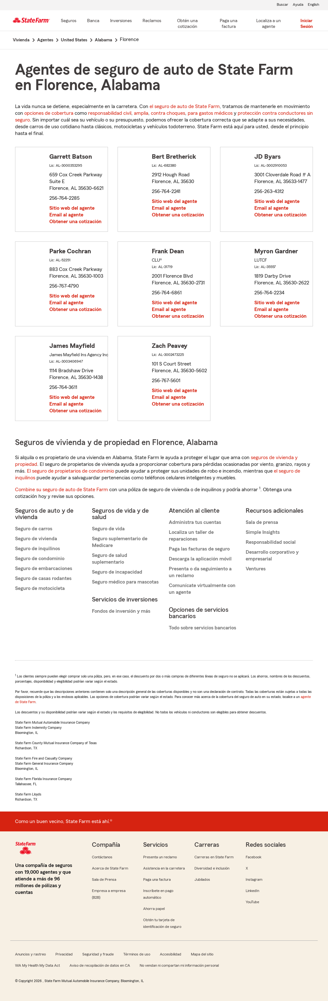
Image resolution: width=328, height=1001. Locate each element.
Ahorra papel (154, 909)
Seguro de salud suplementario (109, 559)
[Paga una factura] (228, 24)
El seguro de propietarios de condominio (70, 471)
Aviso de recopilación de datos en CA (100, 965)
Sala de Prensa (104, 879)
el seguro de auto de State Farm (185, 106)
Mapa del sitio (202, 954)
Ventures (256, 568)
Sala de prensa (262, 522)
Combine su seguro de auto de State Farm (61, 489)
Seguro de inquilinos (37, 548)
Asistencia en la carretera (164, 868)
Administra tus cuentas (195, 522)
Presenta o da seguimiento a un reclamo (200, 572)
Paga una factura (157, 879)
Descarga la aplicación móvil (200, 558)
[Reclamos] (152, 21)
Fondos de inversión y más (121, 611)
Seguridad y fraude (98, 954)
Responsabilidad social (271, 542)
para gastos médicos (210, 113)
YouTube (252, 902)
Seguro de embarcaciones (43, 568)
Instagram (254, 879)
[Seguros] (68, 21)
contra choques (168, 113)
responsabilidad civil (109, 113)
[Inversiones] (121, 21)
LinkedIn (252, 891)
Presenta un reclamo (160, 857)
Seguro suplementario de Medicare (119, 542)
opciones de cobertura (48, 113)
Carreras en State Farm (214, 857)
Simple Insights (263, 532)
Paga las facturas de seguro (199, 548)
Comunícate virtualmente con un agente (202, 589)
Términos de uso (136, 954)
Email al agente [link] (66, 214)
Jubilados (202, 879)
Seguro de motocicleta (40, 588)
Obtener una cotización (75, 221)
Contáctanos (102, 857)
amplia (141, 113)
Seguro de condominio (39, 558)
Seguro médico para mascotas (125, 582)
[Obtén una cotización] (187, 24)
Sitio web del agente (71, 208)
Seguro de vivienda (36, 538)
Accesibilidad (170, 954)
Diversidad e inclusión (211, 868)
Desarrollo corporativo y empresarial (272, 555)
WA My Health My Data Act (37, 965)
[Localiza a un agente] (268, 24)
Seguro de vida (108, 528)
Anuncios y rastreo (30, 954)
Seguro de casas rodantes (43, 578)
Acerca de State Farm (110, 868)
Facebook (253, 857)
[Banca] (93, 21)
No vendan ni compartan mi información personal (179, 965)
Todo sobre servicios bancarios (202, 627)
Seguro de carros (33, 528)
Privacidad (64, 954)
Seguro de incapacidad (117, 572)
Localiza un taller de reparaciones (191, 536)
